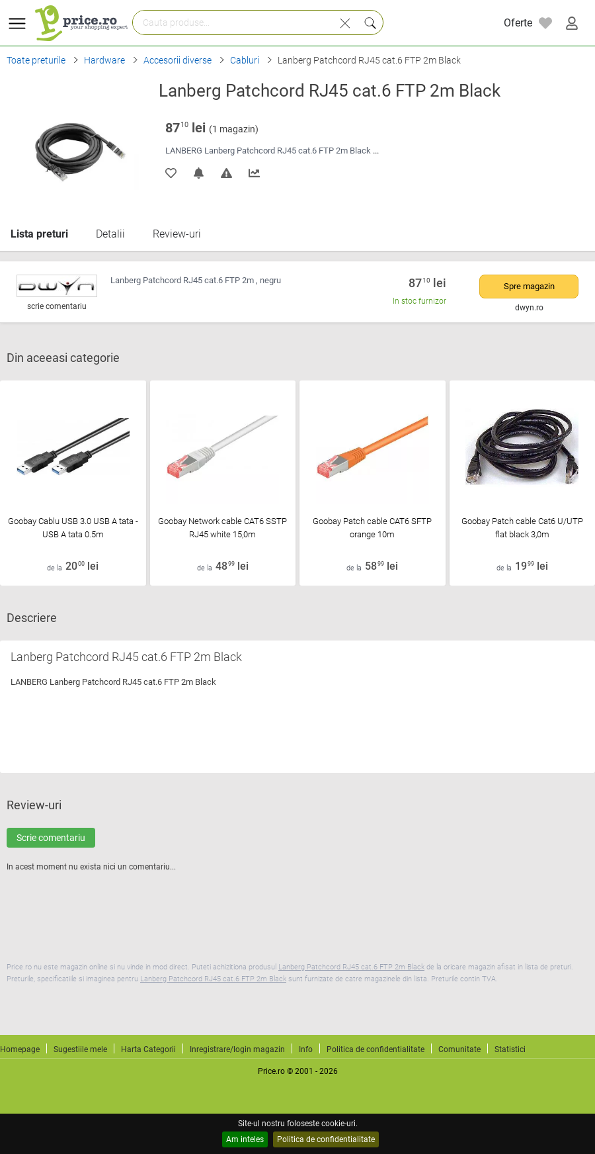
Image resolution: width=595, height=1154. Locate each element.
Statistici (510, 1049)
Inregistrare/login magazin (237, 1049)
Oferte (518, 23)
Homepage (20, 1049)
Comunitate (459, 1049)
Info (306, 1049)
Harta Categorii (148, 1049)
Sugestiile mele (80, 1049)
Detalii (110, 234)
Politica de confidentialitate (326, 1139)
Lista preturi (39, 234)
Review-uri (177, 234)
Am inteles (245, 1139)
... (376, 150)
